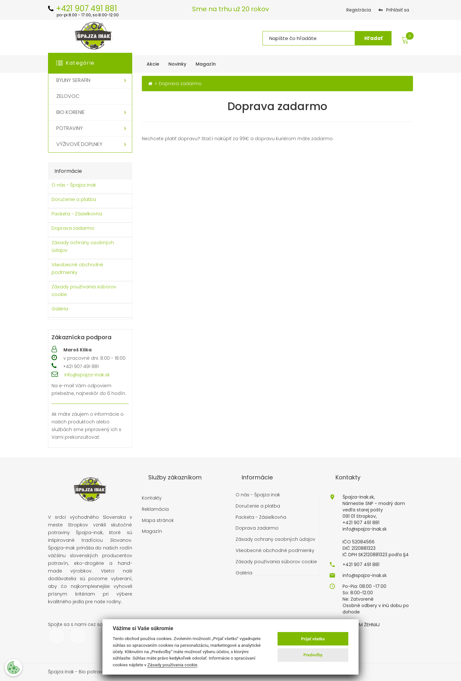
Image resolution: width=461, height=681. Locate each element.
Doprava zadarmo (73, 228)
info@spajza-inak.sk (87, 375)
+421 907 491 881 (361, 564)
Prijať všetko (313, 639)
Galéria (60, 309)
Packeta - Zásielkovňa (77, 214)
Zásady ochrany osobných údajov (83, 246)
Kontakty (152, 498)
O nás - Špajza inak (74, 185)
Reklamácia (155, 509)
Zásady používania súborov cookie (84, 291)
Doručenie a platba (74, 199)
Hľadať (373, 38)
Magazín (152, 531)
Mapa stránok (158, 520)
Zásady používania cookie (172, 664)
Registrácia (358, 10)
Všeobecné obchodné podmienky (77, 268)
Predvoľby (313, 655)
